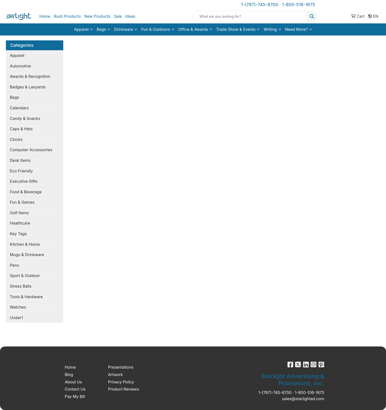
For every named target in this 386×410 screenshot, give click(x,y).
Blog (69, 374)
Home (44, 16)
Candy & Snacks (25, 118)
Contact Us (75, 389)
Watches (18, 307)
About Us (73, 381)
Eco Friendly (21, 170)
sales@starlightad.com (303, 398)
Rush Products (67, 16)
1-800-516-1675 (298, 4)
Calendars (19, 107)
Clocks (16, 139)
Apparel (81, 29)
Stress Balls (21, 286)
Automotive (20, 66)
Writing (270, 29)
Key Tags (18, 233)
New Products (97, 16)
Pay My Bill (75, 396)
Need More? (296, 29)
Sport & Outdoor (25, 275)
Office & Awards (193, 29)
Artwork (115, 374)
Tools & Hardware (26, 296)
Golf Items (19, 212)
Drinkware (123, 29)
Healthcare (20, 223)
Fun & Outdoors (155, 29)
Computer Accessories (31, 149)
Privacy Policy (121, 381)
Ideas (130, 16)
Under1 (16, 317)
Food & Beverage (26, 191)
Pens (14, 265)
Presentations (120, 367)
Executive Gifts (23, 181)
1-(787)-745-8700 (259, 4)
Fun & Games (22, 202)
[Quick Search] (250, 16)
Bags (101, 29)
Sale (118, 16)
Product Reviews (123, 389)
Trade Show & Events (236, 29)
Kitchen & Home (25, 244)
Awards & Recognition (30, 76)
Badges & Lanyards (28, 86)
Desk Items (20, 160)
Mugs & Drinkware (27, 254)
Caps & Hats (21, 128)
